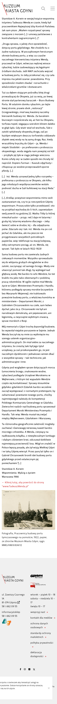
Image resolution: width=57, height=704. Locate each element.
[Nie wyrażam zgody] (48, 688)
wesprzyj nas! (37, 612)
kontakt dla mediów (41, 617)
